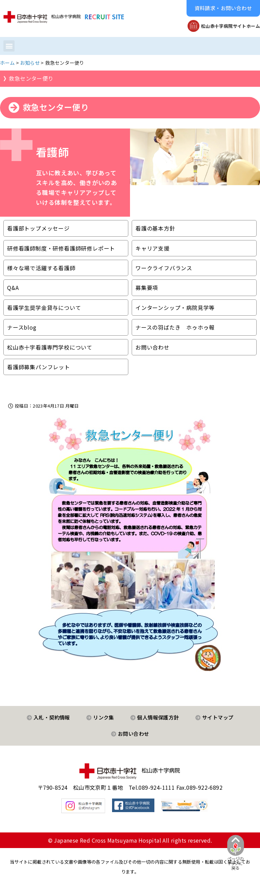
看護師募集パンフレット (38, 367)
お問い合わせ (152, 347)
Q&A (13, 287)
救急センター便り (31, 78)
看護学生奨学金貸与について (44, 307)
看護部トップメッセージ (38, 228)
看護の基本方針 (155, 228)
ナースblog (22, 327)
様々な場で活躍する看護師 (41, 268)
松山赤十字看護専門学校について (49, 347)
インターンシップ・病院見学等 (175, 307)
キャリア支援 (152, 248)
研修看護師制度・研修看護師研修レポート (61, 248)
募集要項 (146, 287)
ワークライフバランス (163, 268)
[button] (223, 8)
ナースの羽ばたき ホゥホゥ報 (175, 327)
